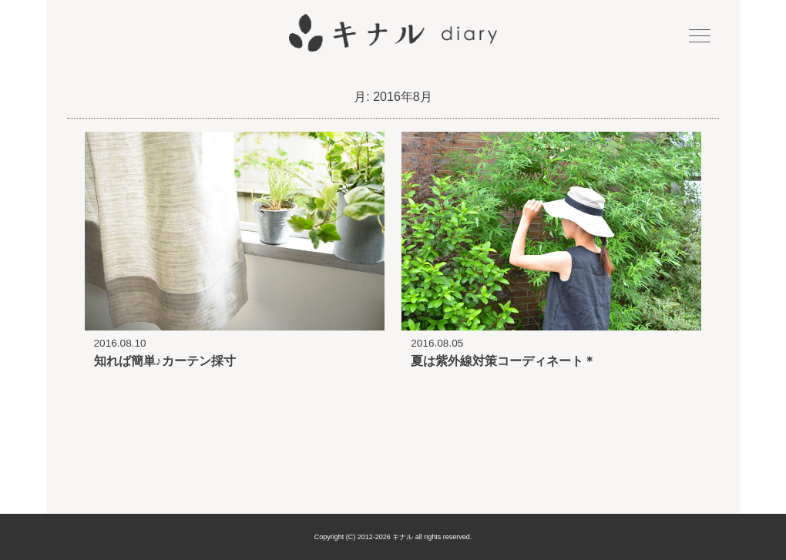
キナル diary (393, 33)
